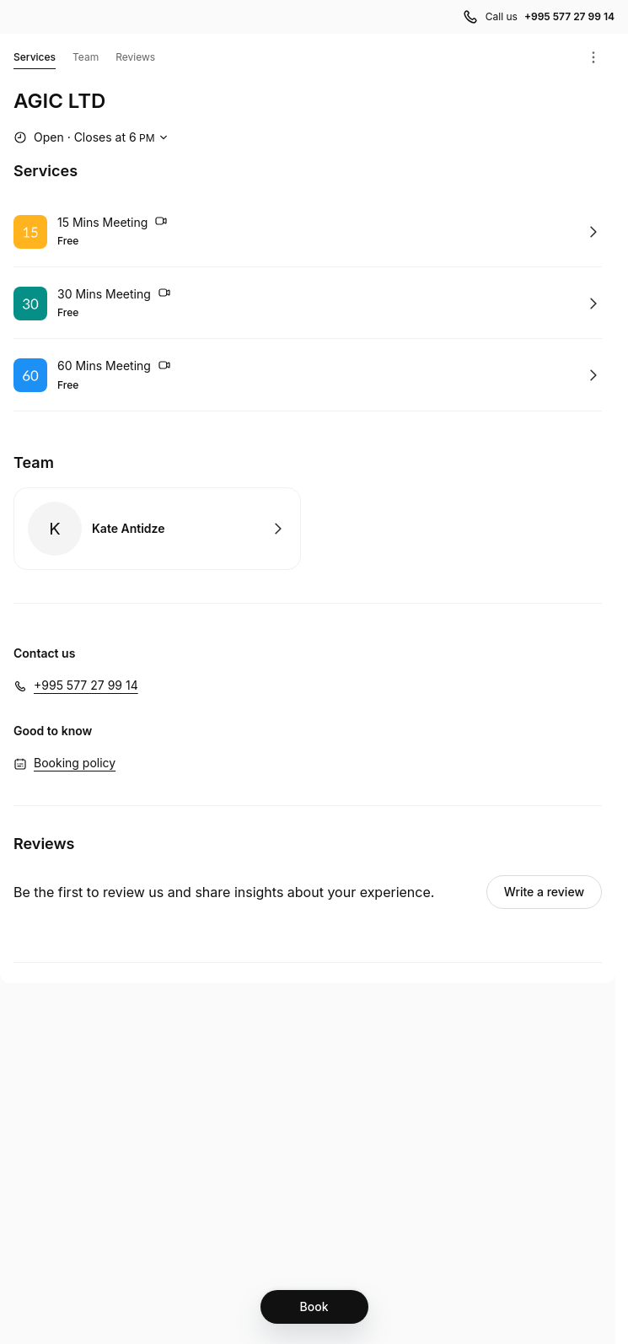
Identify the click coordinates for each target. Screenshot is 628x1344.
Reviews (135, 57)
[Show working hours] (92, 137)
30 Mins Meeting (114, 295)
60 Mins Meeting (114, 367)
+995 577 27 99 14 (86, 685)
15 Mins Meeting (112, 223)
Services (34, 60)
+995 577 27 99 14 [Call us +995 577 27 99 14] (569, 16)
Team (85, 57)
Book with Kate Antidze (157, 528)
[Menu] (593, 57)
